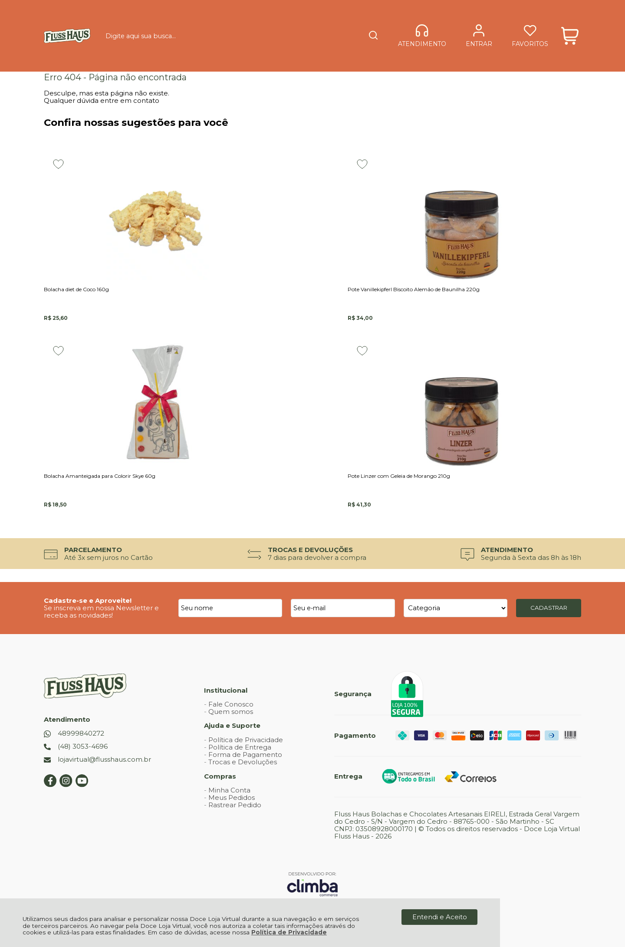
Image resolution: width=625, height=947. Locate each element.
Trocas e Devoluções (242, 752)
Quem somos (230, 702)
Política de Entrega (239, 737)
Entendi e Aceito (439, 917)
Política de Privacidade (289, 932)
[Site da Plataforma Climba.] (312, 874)
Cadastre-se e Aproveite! (88, 590)
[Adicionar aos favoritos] (58, 164)
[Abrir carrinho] (570, 21)
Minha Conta (229, 780)
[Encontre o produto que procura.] (339, 21)
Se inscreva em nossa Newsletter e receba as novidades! (101, 602)
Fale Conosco (230, 694)
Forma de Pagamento (245, 745)
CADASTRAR (548, 598)
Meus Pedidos (231, 788)
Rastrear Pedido (234, 795)
